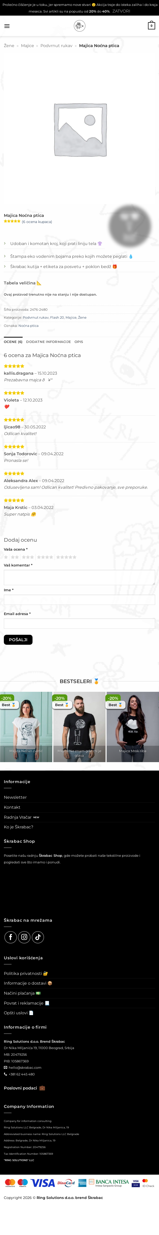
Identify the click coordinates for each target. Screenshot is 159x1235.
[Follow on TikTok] (38, 937)
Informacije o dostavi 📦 (28, 983)
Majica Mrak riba (132, 751)
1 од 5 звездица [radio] (5, 557)
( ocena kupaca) (37, 221)
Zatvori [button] (121, 11)
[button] (7, 26)
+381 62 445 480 (22, 1074)
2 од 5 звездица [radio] (14, 557)
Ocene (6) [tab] (13, 342)
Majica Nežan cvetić (26, 751)
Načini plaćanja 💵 (22, 993)
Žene (9, 45)
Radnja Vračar (17, 817)
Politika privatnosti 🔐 (26, 973)
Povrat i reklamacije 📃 (27, 1003)
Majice (27, 45)
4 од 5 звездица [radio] (44, 557)
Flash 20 (57, 317)
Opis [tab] (79, 342)
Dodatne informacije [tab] (48, 342)
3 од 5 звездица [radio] (27, 557)
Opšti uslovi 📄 (19, 1012)
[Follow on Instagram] (24, 937)
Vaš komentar (18, 565)
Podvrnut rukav (56, 45)
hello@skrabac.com (25, 1067)
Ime (9, 590)
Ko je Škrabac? (18, 827)
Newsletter (15, 797)
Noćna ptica (28, 326)
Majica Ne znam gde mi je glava (79, 753)
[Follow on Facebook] (10, 937)
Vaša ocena (16, 549)
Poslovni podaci (24, 1088)
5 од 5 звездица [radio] (66, 557)
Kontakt (12, 807)
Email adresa (17, 613)
